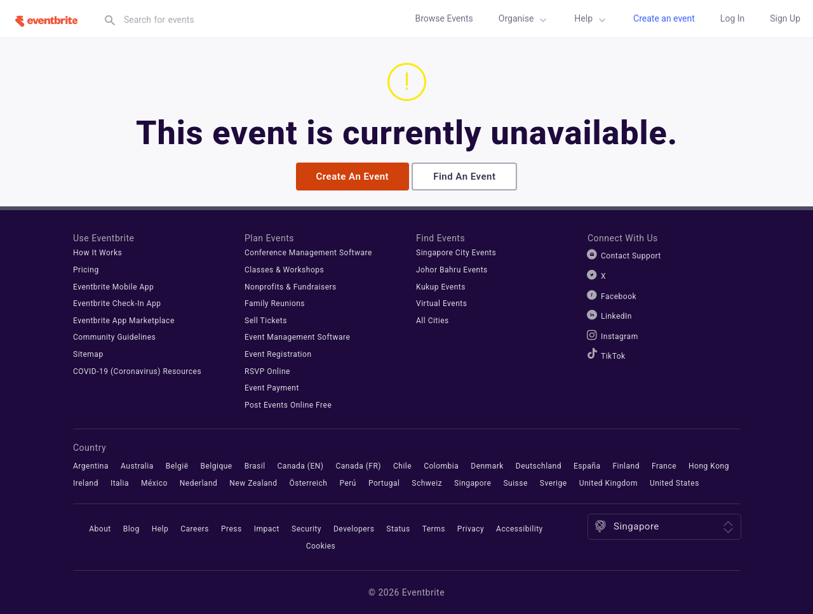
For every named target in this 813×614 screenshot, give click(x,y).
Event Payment (272, 388)
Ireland (85, 482)
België (177, 465)
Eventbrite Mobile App (113, 286)
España (587, 465)
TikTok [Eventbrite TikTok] (613, 356)
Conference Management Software (308, 252)
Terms (433, 528)
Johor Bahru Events (452, 269)
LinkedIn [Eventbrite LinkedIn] (616, 316)
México (154, 482)
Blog (131, 528)
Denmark (487, 465)
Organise (525, 20)
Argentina (91, 465)
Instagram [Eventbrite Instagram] (619, 335)
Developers (353, 528)
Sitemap (88, 353)
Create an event (664, 18)
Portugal (384, 482)
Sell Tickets (266, 320)
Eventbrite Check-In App (117, 303)
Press (231, 528)
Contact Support (631, 255)
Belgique (216, 465)
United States (674, 482)
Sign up (785, 18)
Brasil (255, 465)
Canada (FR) (358, 465)
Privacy (470, 528)
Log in (732, 18)
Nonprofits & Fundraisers (291, 286)
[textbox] (225, 20)
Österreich (308, 482)
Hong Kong (709, 465)
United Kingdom (608, 482)
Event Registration (278, 353)
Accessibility (519, 528)
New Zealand (253, 482)
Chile (402, 465)
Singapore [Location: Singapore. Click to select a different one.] (636, 526)
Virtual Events (441, 303)
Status (398, 528)
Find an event (464, 176)
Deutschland (538, 465)
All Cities (432, 320)
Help (592, 20)
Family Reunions (275, 303)
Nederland (198, 482)
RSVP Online (267, 370)
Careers (194, 528)
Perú (347, 482)
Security (306, 528)
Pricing (86, 269)
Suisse (515, 482)
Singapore (472, 482)
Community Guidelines (114, 337)
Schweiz (427, 482)
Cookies (321, 545)
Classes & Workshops (284, 269)
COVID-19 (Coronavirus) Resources (137, 370)
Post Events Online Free (288, 404)
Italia (120, 482)
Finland (626, 465)
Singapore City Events (456, 252)
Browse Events (444, 18)
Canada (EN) (301, 465)
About (100, 528)
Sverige (553, 482)
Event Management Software (297, 337)
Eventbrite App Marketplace (124, 320)
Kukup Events (441, 286)
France (664, 465)
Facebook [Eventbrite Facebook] (618, 295)
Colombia (441, 465)
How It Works (97, 252)
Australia (137, 465)
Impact (266, 528)
